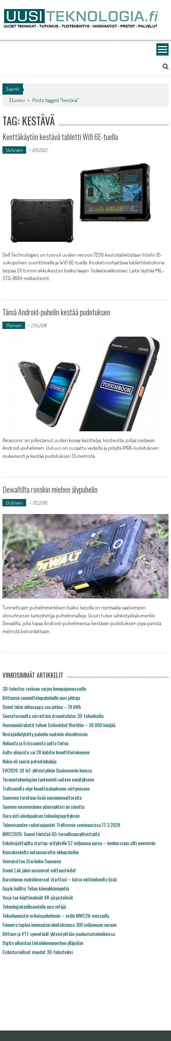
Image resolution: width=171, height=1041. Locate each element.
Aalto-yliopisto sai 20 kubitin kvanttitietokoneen (46, 752)
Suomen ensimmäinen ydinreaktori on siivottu (43, 806)
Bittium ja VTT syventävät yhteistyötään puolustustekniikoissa (58, 933)
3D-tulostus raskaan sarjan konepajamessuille (44, 688)
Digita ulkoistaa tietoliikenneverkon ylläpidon (42, 942)
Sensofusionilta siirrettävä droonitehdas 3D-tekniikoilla (52, 715)
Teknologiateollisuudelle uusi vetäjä (34, 906)
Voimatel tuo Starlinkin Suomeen (31, 861)
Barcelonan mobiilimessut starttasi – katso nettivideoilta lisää (59, 879)
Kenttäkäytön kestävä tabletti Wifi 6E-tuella (60, 136)
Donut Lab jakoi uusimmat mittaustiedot (39, 870)
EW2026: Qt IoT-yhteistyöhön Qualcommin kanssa (47, 770)
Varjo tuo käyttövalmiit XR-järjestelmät (37, 897)
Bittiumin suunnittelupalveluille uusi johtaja (41, 697)
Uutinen (14, 150)
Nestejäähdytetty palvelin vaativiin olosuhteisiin (44, 734)
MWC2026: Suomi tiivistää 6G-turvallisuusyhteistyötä (51, 833)
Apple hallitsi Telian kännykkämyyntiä (35, 888)
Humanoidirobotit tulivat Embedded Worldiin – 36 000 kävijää (58, 724)
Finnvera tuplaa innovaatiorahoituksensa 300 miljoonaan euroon (59, 924)
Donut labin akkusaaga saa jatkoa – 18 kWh (41, 706)
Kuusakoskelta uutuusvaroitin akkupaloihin (40, 852)
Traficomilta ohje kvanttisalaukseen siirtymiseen (46, 788)
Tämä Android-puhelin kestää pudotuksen (56, 311)
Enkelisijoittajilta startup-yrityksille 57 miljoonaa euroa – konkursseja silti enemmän (78, 842)
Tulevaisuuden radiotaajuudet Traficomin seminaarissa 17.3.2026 (61, 824)
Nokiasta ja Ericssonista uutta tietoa (35, 743)
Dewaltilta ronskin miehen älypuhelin (50, 489)
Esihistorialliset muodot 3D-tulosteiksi (37, 951)
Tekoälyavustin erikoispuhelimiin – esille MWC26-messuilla (55, 915)
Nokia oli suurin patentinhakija (29, 761)
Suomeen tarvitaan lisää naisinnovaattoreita (41, 797)
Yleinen (14, 325)
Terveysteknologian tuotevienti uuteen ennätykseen (48, 779)
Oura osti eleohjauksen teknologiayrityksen (40, 815)
